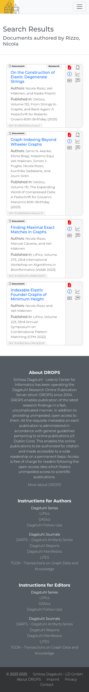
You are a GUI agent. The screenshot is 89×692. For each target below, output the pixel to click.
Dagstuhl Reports (45, 546)
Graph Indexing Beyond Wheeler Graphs (33, 141)
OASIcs (45, 519)
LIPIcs (45, 513)
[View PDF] (70, 68)
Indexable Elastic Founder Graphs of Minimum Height (29, 294)
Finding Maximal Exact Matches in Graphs (33, 229)
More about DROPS (44, 485)
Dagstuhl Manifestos (44, 551)
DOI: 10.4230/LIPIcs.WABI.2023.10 (27, 276)
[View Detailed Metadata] (70, 74)
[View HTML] (78, 68)
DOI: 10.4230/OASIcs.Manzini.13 (26, 213)
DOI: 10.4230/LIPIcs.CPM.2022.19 (26, 343)
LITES (44, 557)
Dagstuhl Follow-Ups (44, 525)
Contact (46, 685)
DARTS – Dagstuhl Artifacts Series (44, 540)
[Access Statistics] (78, 74)
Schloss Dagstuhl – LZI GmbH (58, 674)
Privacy (71, 679)
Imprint (53, 679)
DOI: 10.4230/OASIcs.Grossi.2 (24, 125)
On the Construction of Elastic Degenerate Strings (33, 77)
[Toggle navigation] (79, 6)
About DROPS (29, 679)
